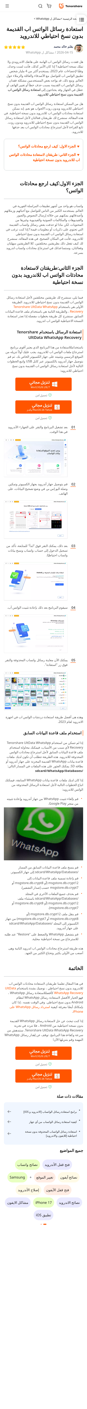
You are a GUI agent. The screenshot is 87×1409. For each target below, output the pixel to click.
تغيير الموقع (44, 1177)
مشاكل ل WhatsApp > (47, 18)
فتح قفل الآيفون (57, 1189)
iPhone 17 (43, 1202)
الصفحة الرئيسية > (71, 18)
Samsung (17, 1177)
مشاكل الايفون (18, 1202)
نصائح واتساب (27, 1164)
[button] (44, 1224)
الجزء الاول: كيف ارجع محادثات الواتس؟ (47, 146)
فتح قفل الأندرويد (57, 1164)
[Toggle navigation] (9, 6)
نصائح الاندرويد (69, 1202)
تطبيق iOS (43, 1215)
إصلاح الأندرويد (28, 1189)
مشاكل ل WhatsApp (40, 52)
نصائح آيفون (68, 1177)
